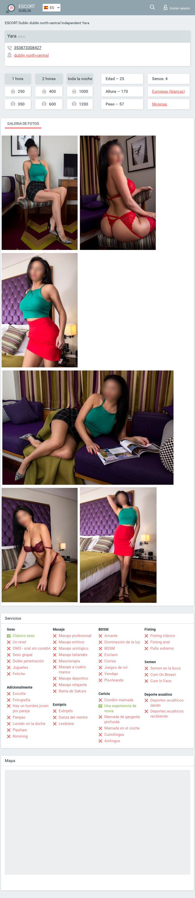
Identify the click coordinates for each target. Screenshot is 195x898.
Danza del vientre (73, 717)
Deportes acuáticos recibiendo (167, 714)
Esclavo (111, 654)
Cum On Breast (163, 674)
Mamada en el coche (122, 728)
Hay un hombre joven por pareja (30, 708)
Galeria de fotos (23, 123)
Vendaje (111, 674)
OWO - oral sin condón (32, 648)
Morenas (159, 104)
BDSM (109, 648)
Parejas (19, 717)
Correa (110, 661)
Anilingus (112, 741)
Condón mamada (118, 700)
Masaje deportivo (73, 678)
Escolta (19, 693)
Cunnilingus (114, 734)
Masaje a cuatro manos (72, 669)
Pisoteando (114, 680)
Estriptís (66, 711)
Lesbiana (66, 723)
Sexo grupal (22, 654)
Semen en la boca (165, 668)
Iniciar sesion (177, 7)
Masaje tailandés (73, 654)
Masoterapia (69, 661)
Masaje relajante (73, 684)
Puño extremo (162, 648)
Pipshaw (20, 730)
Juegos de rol (115, 667)
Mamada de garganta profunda (122, 719)
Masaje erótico (71, 642)
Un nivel (19, 642)
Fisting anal (160, 642)
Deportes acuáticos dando (167, 703)
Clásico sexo (24, 635)
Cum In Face (160, 681)
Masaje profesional (75, 635)
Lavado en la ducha (29, 723)
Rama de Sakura (72, 691)
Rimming (20, 736)
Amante (111, 635)
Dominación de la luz (122, 642)
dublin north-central (44, 23)
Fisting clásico (162, 635)
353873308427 (27, 47)
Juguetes (20, 667)
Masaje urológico (73, 648)
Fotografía (21, 700)
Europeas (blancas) (168, 91)
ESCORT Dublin (16, 23)
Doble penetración (28, 661)
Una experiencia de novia (120, 708)
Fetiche (19, 674)
